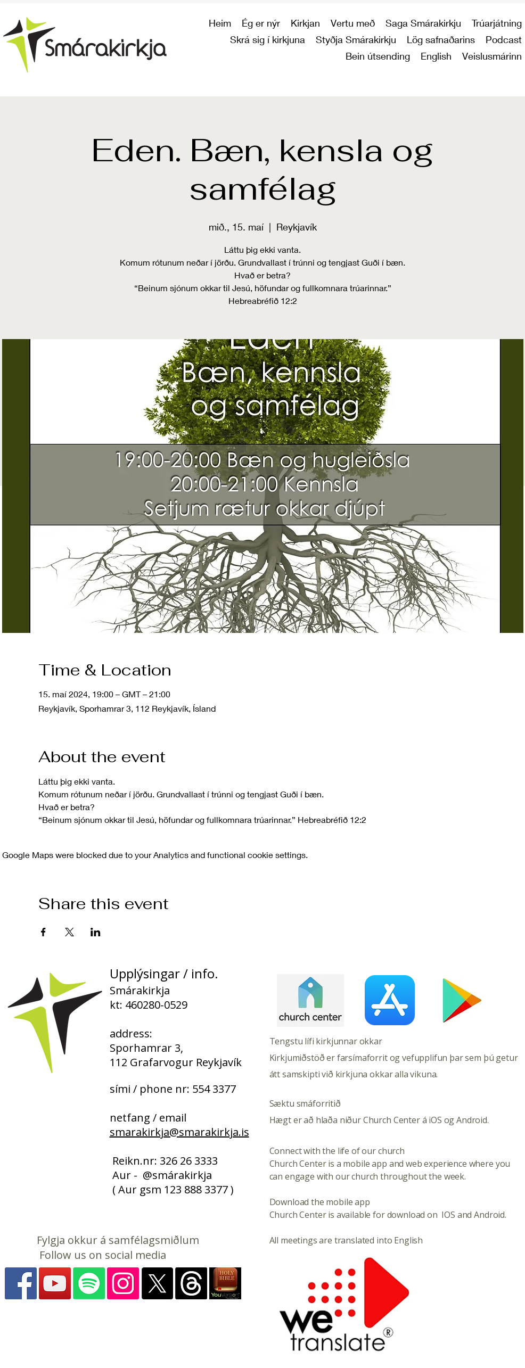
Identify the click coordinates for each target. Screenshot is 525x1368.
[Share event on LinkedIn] (96, 932)
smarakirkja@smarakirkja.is (179, 1132)
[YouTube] (55, 1283)
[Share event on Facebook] (43, 932)
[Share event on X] (69, 932)
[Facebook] (21, 1283)
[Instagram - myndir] (123, 1283)
